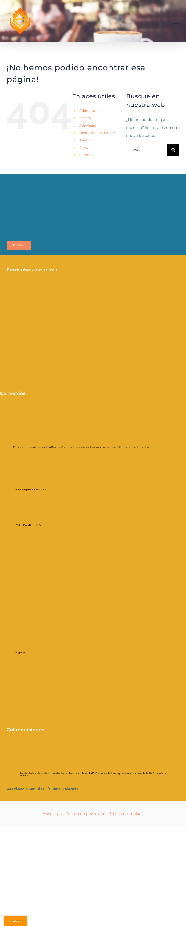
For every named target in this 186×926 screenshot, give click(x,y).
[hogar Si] (31, 629)
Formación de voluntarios (97, 133)
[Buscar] (173, 150)
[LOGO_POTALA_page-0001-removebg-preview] (53, 180)
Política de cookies (125, 813)
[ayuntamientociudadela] (42, 746)
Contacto (86, 155)
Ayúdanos (86, 140)
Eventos (85, 118)
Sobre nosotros (90, 110)
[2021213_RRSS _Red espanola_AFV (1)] (64, 286)
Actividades (87, 125)
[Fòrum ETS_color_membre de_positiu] (92, 323)
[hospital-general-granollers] (31, 473)
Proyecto (85, 147)
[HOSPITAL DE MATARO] (31, 515)
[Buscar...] (146, 150)
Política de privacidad (85, 813)
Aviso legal (53, 813)
